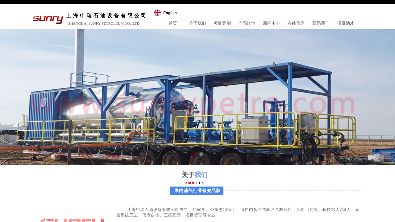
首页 (172, 23)
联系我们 (321, 23)
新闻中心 (271, 23)
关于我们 (197, 23)
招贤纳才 (345, 23)
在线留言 (296, 23)
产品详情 (247, 23)
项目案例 (222, 23)
